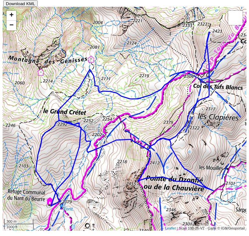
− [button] (11, 25)
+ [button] (11, 15)
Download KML (20, 3)
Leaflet (170, 228)
